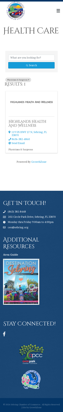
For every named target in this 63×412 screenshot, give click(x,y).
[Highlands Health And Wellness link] (31, 102)
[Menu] (58, 10)
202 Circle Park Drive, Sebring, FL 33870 (32, 216)
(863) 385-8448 (17, 211)
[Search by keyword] (31, 58)
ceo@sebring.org (18, 227)
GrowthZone (38, 161)
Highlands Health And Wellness (27, 123)
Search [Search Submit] (31, 65)
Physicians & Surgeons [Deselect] (18, 80)
